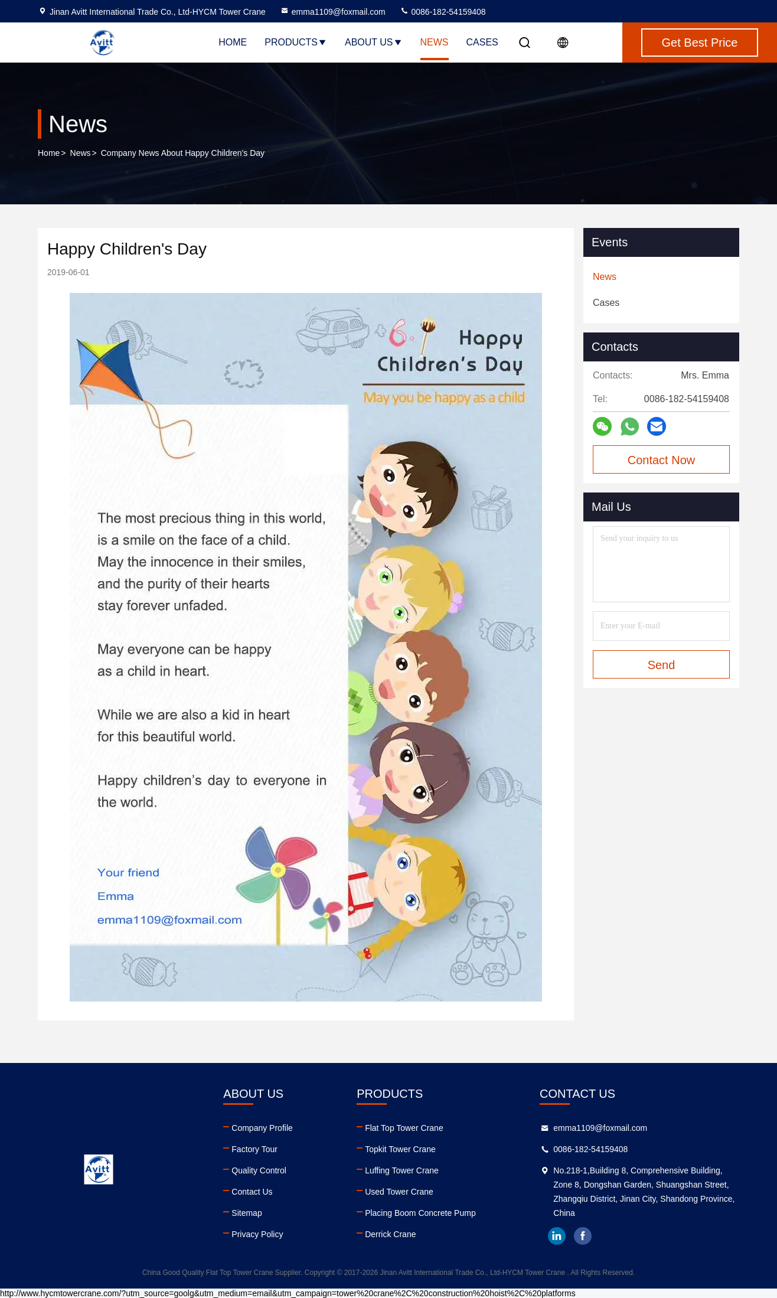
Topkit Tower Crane (400, 1149)
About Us (374, 42)
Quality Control (258, 1170)
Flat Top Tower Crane (404, 1128)
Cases (482, 42)
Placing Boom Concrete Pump (420, 1213)
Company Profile (262, 1128)
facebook (583, 1236)
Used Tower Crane (399, 1191)
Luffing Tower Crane (402, 1170)
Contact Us (251, 1191)
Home (232, 42)
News (434, 42)
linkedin (557, 1236)
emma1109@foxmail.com (333, 12)
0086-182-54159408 (443, 12)
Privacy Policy (257, 1234)
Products (296, 42)
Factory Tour (254, 1149)
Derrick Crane (390, 1234)
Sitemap (246, 1213)
